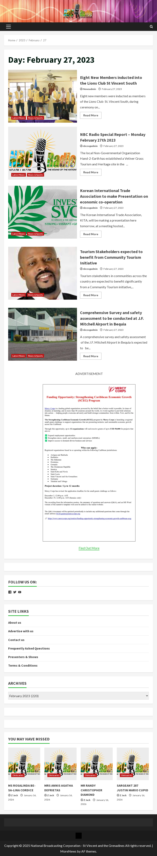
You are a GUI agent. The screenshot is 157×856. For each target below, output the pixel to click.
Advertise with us (20, 631)
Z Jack (14, 795)
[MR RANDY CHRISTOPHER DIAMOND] (97, 764)
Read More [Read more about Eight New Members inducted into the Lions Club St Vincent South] (92, 116)
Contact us (16, 640)
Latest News (18, 118)
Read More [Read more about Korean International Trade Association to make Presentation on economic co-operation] (92, 235)
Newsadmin (89, 89)
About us (14, 622)
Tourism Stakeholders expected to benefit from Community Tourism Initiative (42, 273)
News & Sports (35, 118)
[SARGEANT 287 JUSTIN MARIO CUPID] (133, 764)
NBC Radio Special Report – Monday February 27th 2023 (42, 153)
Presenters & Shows (23, 657)
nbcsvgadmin (90, 145)
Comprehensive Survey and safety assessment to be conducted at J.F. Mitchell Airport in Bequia (42, 334)
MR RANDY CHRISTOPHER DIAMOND (91, 790)
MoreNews (68, 851)
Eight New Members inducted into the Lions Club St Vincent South (42, 96)
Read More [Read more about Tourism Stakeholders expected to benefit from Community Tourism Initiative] (92, 296)
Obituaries (17, 775)
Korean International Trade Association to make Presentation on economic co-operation (42, 212)
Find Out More (89, 548)
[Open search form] (151, 27)
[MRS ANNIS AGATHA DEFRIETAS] (60, 764)
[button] (8, 26)
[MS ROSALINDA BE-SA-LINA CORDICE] (24, 764)
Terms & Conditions (23, 665)
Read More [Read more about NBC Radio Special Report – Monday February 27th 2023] (92, 173)
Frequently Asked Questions (29, 648)
